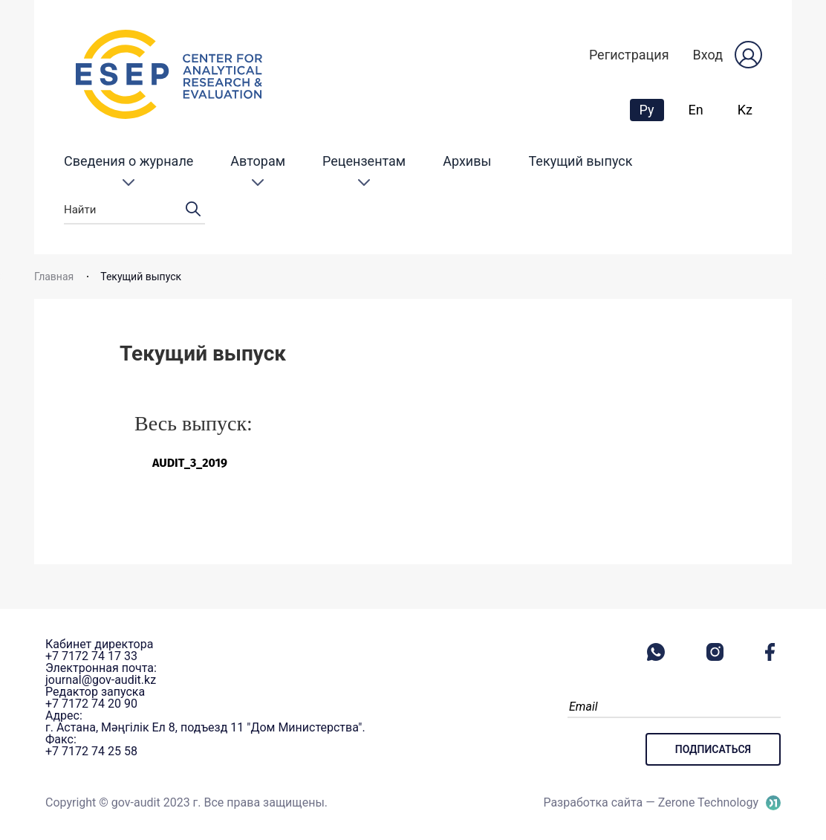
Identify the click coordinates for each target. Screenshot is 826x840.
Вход (708, 54)
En (696, 109)
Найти (134, 210)
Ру (651, 109)
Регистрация (629, 54)
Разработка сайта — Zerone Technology (650, 802)
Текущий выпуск (581, 161)
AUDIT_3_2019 (189, 463)
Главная (54, 276)
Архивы (467, 161)
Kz (745, 109)
